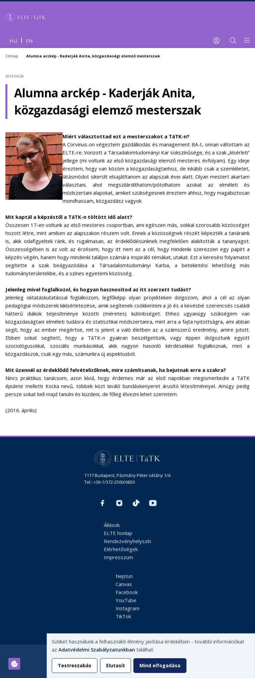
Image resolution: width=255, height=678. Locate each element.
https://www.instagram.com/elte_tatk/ (119, 503)
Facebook (127, 592)
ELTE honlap (118, 533)
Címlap (11, 55)
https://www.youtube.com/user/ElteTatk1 (153, 503)
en (29, 40)
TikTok (123, 616)
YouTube (126, 600)
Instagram (127, 608)
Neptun (124, 576)
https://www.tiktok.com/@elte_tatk (136, 503)
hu (13, 40)
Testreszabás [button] (74, 665)
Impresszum (118, 557)
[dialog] (151, 655)
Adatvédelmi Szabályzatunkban (96, 649)
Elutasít (115, 665)
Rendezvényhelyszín (127, 541)
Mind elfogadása (159, 665)
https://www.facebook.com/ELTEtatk (102, 503)
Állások (112, 525)
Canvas (124, 584)
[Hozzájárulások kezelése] (14, 664)
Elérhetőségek (121, 549)
